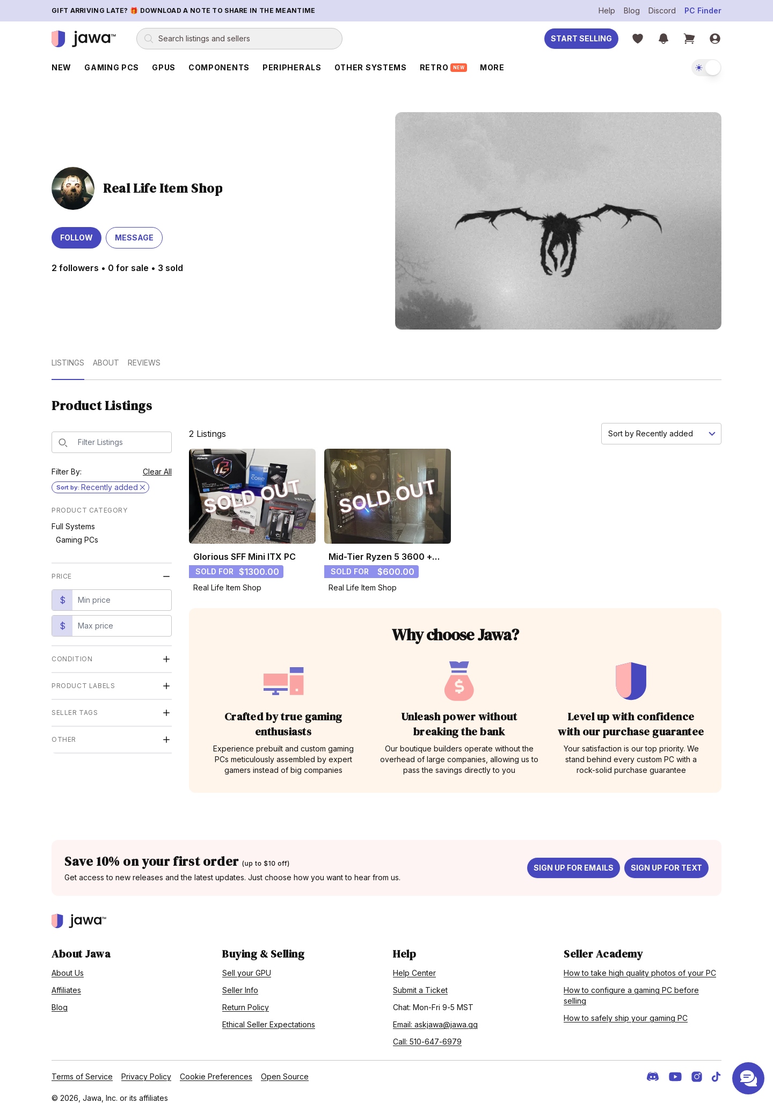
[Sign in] (715, 38)
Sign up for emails (574, 858)
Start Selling (581, 38)
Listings (68, 353)
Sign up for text (666, 858)
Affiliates (66, 980)
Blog (632, 10)
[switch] (706, 67)
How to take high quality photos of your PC (640, 963)
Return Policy (245, 998)
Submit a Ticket (420, 980)
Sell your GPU (246, 963)
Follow (76, 228)
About (106, 353)
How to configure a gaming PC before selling (631, 986)
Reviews (144, 353)
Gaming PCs (77, 530)
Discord (662, 10)
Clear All (157, 462)
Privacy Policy (146, 1067)
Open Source (285, 1067)
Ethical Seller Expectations (268, 1015)
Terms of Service (82, 1067)
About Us (68, 963)
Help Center (414, 963)
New (61, 67)
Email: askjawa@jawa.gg (435, 1015)
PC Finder (702, 10)
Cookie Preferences (216, 1067)
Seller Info (240, 980)
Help (607, 10)
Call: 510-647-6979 (427, 1032)
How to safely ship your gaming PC (626, 1008)
